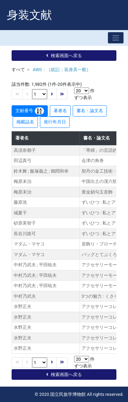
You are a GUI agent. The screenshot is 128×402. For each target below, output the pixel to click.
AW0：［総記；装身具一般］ (62, 69)
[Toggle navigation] (116, 37)
